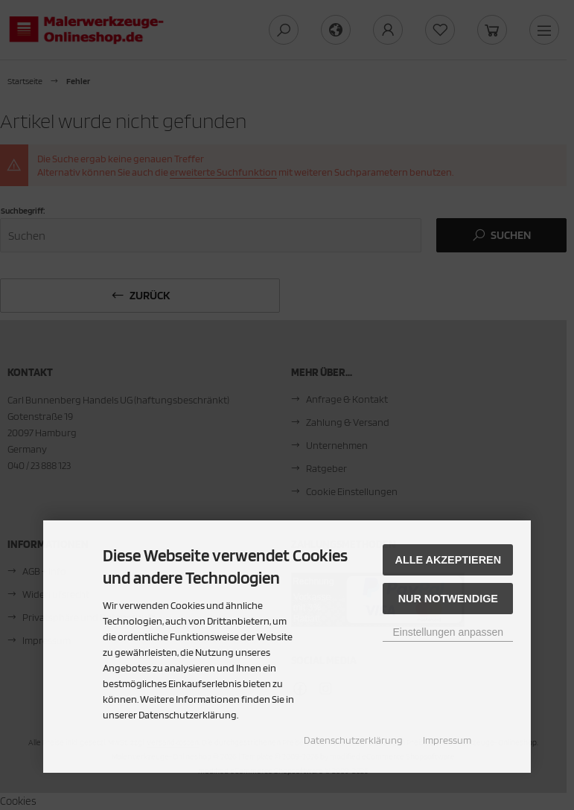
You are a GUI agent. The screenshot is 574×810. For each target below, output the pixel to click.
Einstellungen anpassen (447, 632)
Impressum (447, 740)
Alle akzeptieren (448, 560)
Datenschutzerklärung (353, 740)
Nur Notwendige (448, 599)
